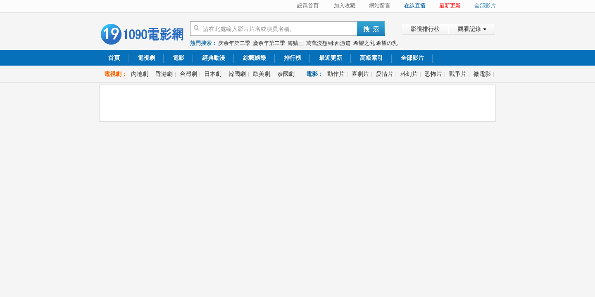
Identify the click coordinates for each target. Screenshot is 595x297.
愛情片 (384, 74)
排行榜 (292, 57)
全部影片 (485, 5)
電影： (315, 74)
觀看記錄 (469, 29)
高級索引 (371, 57)
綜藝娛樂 (254, 57)
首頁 (114, 57)
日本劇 (212, 74)
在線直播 (415, 5)
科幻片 (409, 74)
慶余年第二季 (269, 43)
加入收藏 (344, 5)
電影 (178, 57)
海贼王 (296, 43)
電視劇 (146, 57)
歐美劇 (261, 74)
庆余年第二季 (234, 43)
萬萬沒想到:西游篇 (328, 43)
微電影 (482, 74)
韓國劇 (237, 74)
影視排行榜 (425, 29)
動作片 (336, 74)
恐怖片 (433, 74)
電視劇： (115, 74)
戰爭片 (457, 74)
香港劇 (164, 74)
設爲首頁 (308, 5)
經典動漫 (213, 57)
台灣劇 (188, 74)
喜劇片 (360, 74)
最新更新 (450, 5)
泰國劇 (286, 74)
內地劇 (139, 74)
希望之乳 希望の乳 (375, 43)
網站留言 (379, 5)
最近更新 (330, 57)
